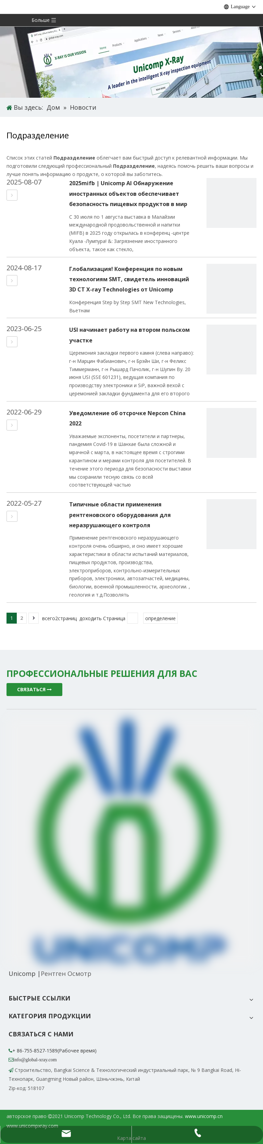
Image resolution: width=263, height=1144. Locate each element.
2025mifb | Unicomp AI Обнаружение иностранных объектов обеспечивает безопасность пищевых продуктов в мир (128, 193)
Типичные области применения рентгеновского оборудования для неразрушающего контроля (120, 515)
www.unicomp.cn (204, 1116)
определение (160, 618)
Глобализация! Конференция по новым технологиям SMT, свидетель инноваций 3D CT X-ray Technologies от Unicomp (129, 279)
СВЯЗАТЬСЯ (34, 689)
